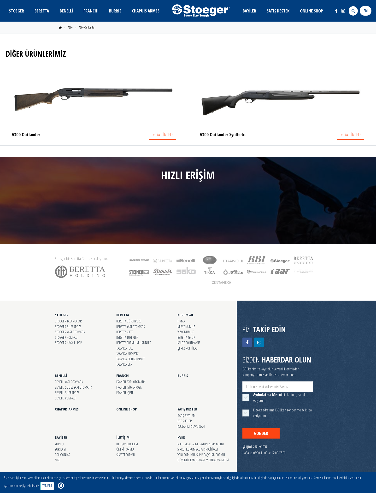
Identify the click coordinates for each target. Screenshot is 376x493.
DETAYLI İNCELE (162, 134)
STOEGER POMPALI (66, 337)
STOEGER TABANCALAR (68, 321)
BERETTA (42, 11)
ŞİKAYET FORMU (125, 454)
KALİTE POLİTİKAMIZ (188, 342)
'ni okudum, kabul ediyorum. (279, 397)
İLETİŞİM (122, 437)
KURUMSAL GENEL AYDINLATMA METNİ (200, 443)
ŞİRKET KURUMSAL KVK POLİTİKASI (197, 449)
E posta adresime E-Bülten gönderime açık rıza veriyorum (282, 412)
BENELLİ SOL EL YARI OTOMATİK (73, 387)
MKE (57, 459)
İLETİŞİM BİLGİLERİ (127, 443)
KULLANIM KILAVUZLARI (191, 426)
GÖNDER (261, 433)
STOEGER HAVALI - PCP (68, 342)
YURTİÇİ (59, 443)
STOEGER (16, 11)
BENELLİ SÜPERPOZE (67, 392)
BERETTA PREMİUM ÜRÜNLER (133, 342)
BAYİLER (249, 11)
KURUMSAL (185, 314)
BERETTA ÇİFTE (124, 331)
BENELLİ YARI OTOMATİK (69, 381)
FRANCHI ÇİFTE (125, 392)
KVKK (181, 437)
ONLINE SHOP (311, 11)
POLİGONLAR (62, 454)
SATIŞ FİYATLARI (186, 415)
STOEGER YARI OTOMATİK (70, 331)
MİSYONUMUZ (186, 326)
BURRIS (115, 11)
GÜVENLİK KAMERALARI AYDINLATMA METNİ (203, 459)
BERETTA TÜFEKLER (127, 337)
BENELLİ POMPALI (65, 398)
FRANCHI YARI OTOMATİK (130, 381)
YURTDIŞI (60, 449)
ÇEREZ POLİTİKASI (187, 348)
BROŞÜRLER (184, 420)
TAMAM (47, 485)
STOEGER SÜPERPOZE (68, 326)
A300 (70, 27)
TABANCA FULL (124, 348)
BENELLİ (66, 11)
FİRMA (181, 321)
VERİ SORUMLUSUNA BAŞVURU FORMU (201, 454)
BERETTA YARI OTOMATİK (130, 326)
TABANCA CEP (124, 364)
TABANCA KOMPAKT (127, 353)
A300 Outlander (87, 27)
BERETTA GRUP (186, 337)
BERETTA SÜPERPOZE (128, 321)
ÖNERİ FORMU (125, 449)
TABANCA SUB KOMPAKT (130, 358)
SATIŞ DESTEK (278, 11)
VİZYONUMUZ (185, 331)
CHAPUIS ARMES (145, 11)
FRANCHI (91, 11)
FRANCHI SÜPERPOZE (129, 387)
